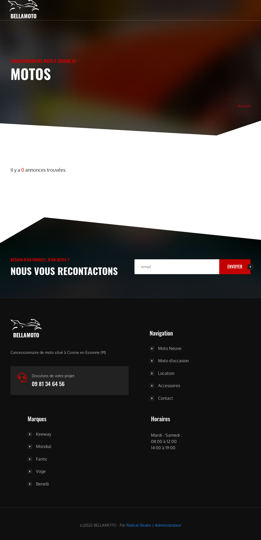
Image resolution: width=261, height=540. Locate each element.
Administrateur (168, 525)
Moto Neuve (169, 348)
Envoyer (234, 266)
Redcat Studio (138, 525)
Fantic (42, 459)
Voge (41, 471)
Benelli (42, 484)
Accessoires (169, 386)
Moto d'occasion (173, 361)
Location (166, 373)
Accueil (244, 105)
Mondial (43, 446)
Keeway (43, 434)
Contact (165, 398)
